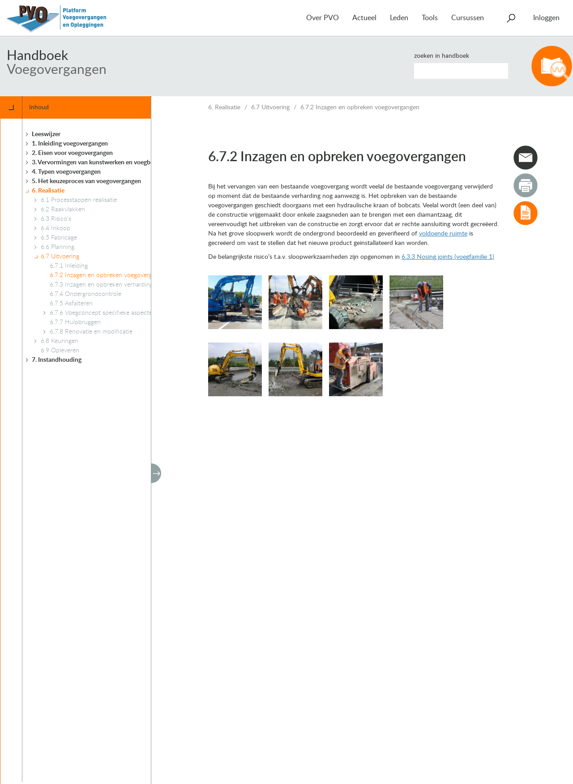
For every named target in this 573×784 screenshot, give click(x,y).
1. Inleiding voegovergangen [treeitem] (70, 144)
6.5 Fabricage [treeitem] (59, 238)
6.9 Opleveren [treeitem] (60, 350)
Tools (430, 17)
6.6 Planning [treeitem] (57, 247)
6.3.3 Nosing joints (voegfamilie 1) (448, 257)
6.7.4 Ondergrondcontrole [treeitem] (85, 294)
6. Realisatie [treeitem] (48, 191)
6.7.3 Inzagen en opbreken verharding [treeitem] (101, 285)
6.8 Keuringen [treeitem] (59, 341)
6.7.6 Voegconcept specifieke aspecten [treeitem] (103, 313)
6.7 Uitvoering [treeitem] (60, 256)
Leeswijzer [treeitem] (46, 134)
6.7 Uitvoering (270, 107)
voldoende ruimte (443, 234)
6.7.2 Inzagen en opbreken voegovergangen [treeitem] (109, 275)
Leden (399, 17)
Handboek (37, 56)
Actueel (364, 17)
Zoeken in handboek (441, 56)
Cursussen (467, 17)
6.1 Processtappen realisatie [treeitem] (79, 200)
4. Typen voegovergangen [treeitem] (66, 172)
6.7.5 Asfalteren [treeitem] (71, 303)
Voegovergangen (57, 70)
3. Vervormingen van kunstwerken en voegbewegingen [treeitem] (106, 162)
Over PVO (322, 17)
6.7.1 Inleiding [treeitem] (69, 266)
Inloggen (546, 17)
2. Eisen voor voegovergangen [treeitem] (72, 153)
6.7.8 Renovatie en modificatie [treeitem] (91, 332)
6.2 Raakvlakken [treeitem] (63, 209)
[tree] (91, 450)
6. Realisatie (224, 107)
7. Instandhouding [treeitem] (56, 360)
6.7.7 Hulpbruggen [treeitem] (75, 322)
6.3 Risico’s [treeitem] (56, 219)
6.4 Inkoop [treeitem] (55, 228)
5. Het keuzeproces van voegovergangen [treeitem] (86, 181)
